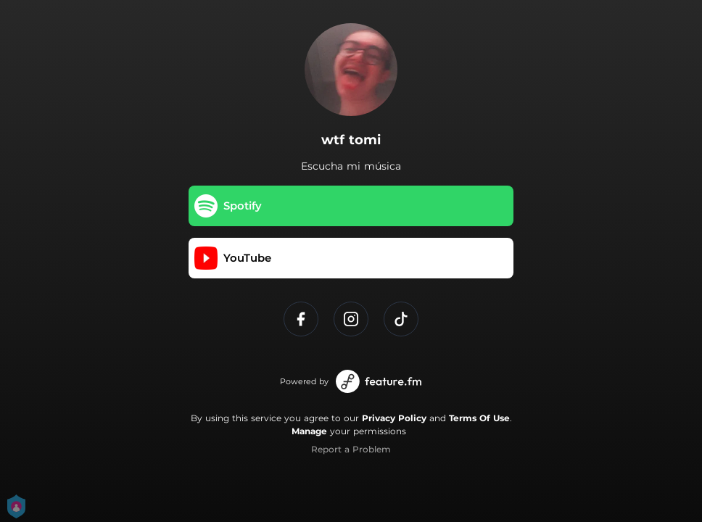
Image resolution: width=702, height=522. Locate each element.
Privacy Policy (394, 418)
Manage (309, 431)
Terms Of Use (479, 418)
